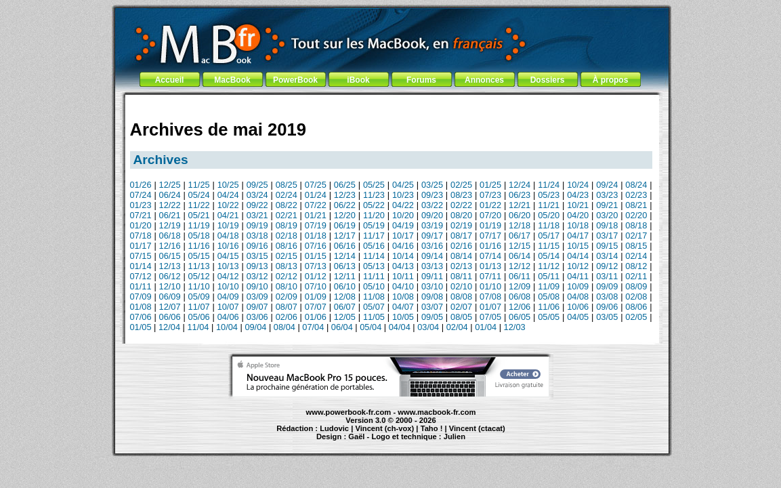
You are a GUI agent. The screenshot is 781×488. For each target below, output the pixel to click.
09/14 (432, 256)
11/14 (374, 256)
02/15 (286, 256)
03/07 (432, 307)
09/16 (257, 246)
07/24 (141, 195)
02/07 (461, 307)
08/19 (286, 225)
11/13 (199, 266)
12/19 (170, 225)
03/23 (607, 195)
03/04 (428, 327)
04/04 (399, 327)
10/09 (578, 286)
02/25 (461, 185)
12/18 (519, 225)
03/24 (257, 195)
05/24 (199, 195)
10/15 (578, 246)
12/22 (170, 205)
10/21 (578, 205)
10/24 (578, 185)
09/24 (607, 185)
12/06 (519, 307)
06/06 (170, 317)
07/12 (141, 276)
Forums (421, 80)
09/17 (432, 235)
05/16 (374, 246)
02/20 (636, 215)
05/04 (370, 327)
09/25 (257, 185)
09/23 (432, 195)
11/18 (549, 225)
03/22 (432, 205)
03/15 (257, 256)
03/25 (432, 185)
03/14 (607, 256)
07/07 (315, 307)
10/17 (403, 235)
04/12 (228, 276)
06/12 (170, 276)
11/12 (549, 266)
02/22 (461, 205)
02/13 (461, 266)
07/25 (315, 185)
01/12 (315, 276)
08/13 (286, 266)
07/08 (490, 296)
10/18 (578, 225)
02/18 (286, 235)
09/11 (432, 276)
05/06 (199, 317)
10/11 (403, 276)
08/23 (461, 195)
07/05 (490, 317)
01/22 (490, 205)
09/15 (607, 246)
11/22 (199, 205)
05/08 (549, 296)
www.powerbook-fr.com (349, 412)
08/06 (636, 307)
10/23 (403, 195)
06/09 (170, 296)
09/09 (607, 286)
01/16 (490, 246)
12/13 (170, 266)
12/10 (170, 286)
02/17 (636, 235)
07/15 (141, 256)
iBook (358, 80)
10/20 (403, 215)
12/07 (170, 307)
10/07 (228, 307)
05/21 (199, 215)
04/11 (578, 276)
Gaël (356, 436)
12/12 (519, 266)
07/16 (315, 246)
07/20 (490, 215)
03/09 (257, 296)
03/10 (432, 286)
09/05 (432, 317)
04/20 (578, 215)
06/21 (170, 215)
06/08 (519, 296)
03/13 (432, 266)
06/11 (519, 276)
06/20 (519, 215)
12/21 (519, 205)
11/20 (374, 215)
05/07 (374, 307)
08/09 (636, 286)
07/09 (141, 296)
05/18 (199, 235)
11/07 (199, 307)
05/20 (549, 215)
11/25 (199, 185)
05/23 (549, 195)
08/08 (461, 296)
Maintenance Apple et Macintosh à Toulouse (416, 443)
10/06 (578, 307)
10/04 (227, 327)
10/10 (228, 286)
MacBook (232, 80)
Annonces (484, 80)
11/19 (199, 225)
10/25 (228, 185)
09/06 (607, 307)
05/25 (374, 185)
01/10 (490, 286)
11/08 (374, 296)
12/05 (345, 317)
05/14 (549, 256)
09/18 (607, 225)
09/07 (257, 307)
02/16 (461, 246)
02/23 (636, 195)
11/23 (374, 195)
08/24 (636, 185)
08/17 (461, 235)
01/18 (315, 235)
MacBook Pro (341, 443)
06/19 (345, 225)
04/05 (578, 317)
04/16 (403, 246)
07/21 (141, 215)
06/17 (519, 235)
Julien (454, 436)
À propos (611, 80)
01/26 (141, 185)
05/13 (374, 266)
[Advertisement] (390, 103)
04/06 (228, 317)
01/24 (315, 195)
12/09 (519, 286)
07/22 (315, 205)
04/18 (228, 235)
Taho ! (432, 428)
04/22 (403, 205)
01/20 (141, 225)
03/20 (607, 215)
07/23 (490, 195)
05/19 (374, 225)
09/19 (257, 225)
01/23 (141, 205)
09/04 (255, 327)
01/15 (315, 256)
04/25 (403, 185)
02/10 (461, 286)
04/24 (228, 195)
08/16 (286, 246)
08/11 (461, 276)
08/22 (286, 205)
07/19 (315, 225)
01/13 (490, 266)
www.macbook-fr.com (437, 412)
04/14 (578, 256)
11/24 (549, 185)
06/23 (519, 195)
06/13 (345, 266)
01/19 (490, 225)
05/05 (549, 317)
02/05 (636, 317)
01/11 (141, 286)
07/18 (141, 235)
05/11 (549, 276)
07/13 (315, 266)
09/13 (257, 266)
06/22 (345, 205)
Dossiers (547, 80)
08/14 (461, 256)
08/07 (286, 307)
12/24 (519, 185)
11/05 (374, 317)
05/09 (199, 296)
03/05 (607, 317)
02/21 (286, 215)
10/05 (403, 317)
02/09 (286, 296)
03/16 (432, 246)
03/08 (607, 296)
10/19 (228, 225)
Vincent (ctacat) (477, 428)
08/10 (286, 286)
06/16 (345, 246)
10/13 (228, 266)
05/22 (374, 205)
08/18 (636, 225)
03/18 (257, 235)
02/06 (286, 317)
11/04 (198, 327)
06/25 (345, 185)
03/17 (607, 235)
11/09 (549, 286)
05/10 (374, 286)
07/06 (141, 317)
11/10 (199, 286)
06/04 (342, 327)
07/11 (490, 276)
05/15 (199, 256)
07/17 (490, 235)
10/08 (403, 296)
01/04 (486, 327)
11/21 (549, 205)
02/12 (286, 276)
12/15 (519, 246)
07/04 (313, 327)
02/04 (457, 327)
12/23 (345, 195)
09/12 (607, 266)
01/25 (490, 185)
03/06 (257, 317)
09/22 (257, 205)
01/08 (141, 307)
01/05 (141, 327)
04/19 (403, 225)
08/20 (461, 215)
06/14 (519, 256)
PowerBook (295, 80)
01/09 (315, 296)
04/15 (228, 256)
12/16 (170, 246)
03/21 (257, 215)
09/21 (607, 205)
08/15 (636, 246)
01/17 (141, 246)
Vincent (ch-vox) (384, 428)
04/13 (403, 266)
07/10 (315, 286)
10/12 (578, 266)
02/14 (636, 256)
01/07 (490, 307)
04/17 (578, 235)
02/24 (286, 195)
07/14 (490, 256)
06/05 (519, 317)
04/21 (228, 215)
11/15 (549, 246)
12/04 (169, 327)
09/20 (432, 215)
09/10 (257, 286)
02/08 (636, 296)
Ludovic (334, 428)
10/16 (228, 246)
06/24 (170, 195)
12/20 (345, 215)
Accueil (169, 80)
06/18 (170, 235)
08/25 (286, 185)
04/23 (578, 195)
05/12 (199, 276)
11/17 (374, 235)
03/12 (257, 276)
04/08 (578, 296)
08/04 (284, 327)
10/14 (403, 256)
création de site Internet (484, 443)
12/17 (345, 235)
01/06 (315, 317)
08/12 (636, 266)
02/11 (636, 276)
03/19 (432, 225)
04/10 (403, 286)
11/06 (549, 307)
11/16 (199, 246)
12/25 (170, 185)
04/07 (403, 307)
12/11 (345, 276)
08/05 (461, 317)
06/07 (345, 307)
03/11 (607, 276)
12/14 (345, 256)
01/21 (315, 215)
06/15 (170, 256)
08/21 (636, 205)
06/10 (345, 286)
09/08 (432, 296)
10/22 (228, 205)
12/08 (345, 296)
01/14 (141, 266)
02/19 (461, 225)
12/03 (515, 327)
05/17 (549, 235)
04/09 (228, 296)
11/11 (374, 276)
